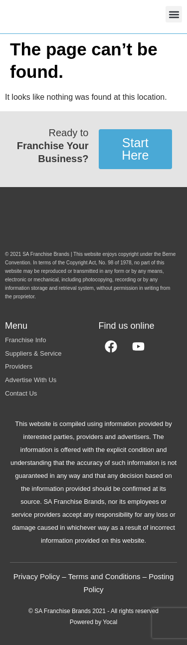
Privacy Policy (36, 576)
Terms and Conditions (104, 576)
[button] (174, 14)
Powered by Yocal (93, 622)
